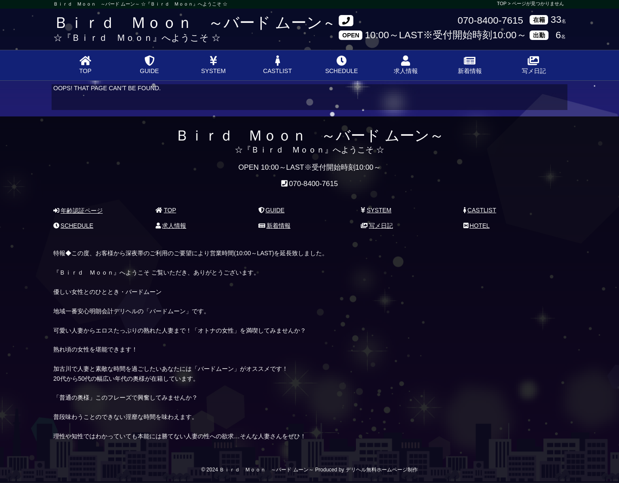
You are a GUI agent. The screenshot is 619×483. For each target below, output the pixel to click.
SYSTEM (213, 64)
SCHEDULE (341, 64)
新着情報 (470, 64)
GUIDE (149, 64)
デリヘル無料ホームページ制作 (382, 470)
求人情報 (406, 64)
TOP (85, 64)
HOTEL (476, 225)
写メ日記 (534, 64)
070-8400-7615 (490, 21)
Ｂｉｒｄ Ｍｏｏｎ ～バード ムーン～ (195, 22)
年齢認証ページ (78, 210)
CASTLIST (277, 64)
